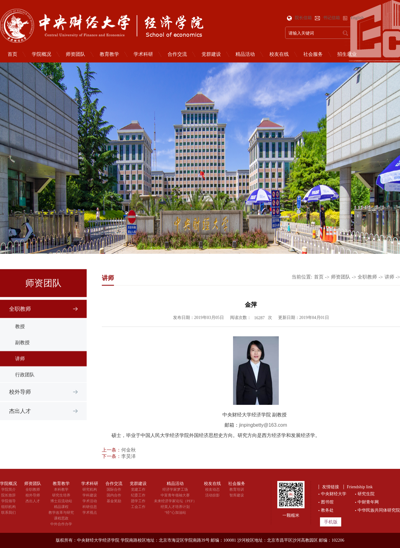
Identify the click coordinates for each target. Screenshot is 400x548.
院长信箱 (300, 17)
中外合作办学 (61, 524)
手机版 (331, 521)
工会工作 (138, 507)
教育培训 (236, 489)
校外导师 (20, 405)
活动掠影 (212, 495)
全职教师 (20, 367)
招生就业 (347, 54)
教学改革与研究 (61, 512)
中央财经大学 (333, 494)
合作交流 (177, 54)
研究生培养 (61, 495)
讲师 (389, 288)
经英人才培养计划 (175, 507)
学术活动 (89, 501)
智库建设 (236, 495)
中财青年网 (368, 502)
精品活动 (245, 54)
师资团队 (75, 54)
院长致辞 (8, 495)
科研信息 (89, 507)
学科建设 (89, 495)
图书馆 (327, 502)
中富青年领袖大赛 (175, 495)
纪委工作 (138, 495)
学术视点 (89, 512)
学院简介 (8, 489)
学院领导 (8, 501)
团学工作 (138, 501)
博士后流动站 (61, 501)
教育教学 (109, 54)
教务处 (327, 510)
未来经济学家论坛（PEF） (175, 501)
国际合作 (114, 489)
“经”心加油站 (175, 512)
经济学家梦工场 (175, 489)
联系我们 (8, 512)
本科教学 (61, 489)
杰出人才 (20, 424)
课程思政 (61, 518)
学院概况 (41, 54)
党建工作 (138, 489)
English (353, 17)
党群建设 (211, 54)
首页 (319, 288)
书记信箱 (328, 17)
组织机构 (8, 507)
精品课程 (61, 507)
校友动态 (212, 489)
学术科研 (143, 54)
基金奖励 (114, 501)
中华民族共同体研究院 (379, 510)
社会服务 (313, 54)
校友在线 (279, 54)
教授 (20, 394)
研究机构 (89, 489)
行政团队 (25, 442)
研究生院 (366, 494)
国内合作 (114, 495)
